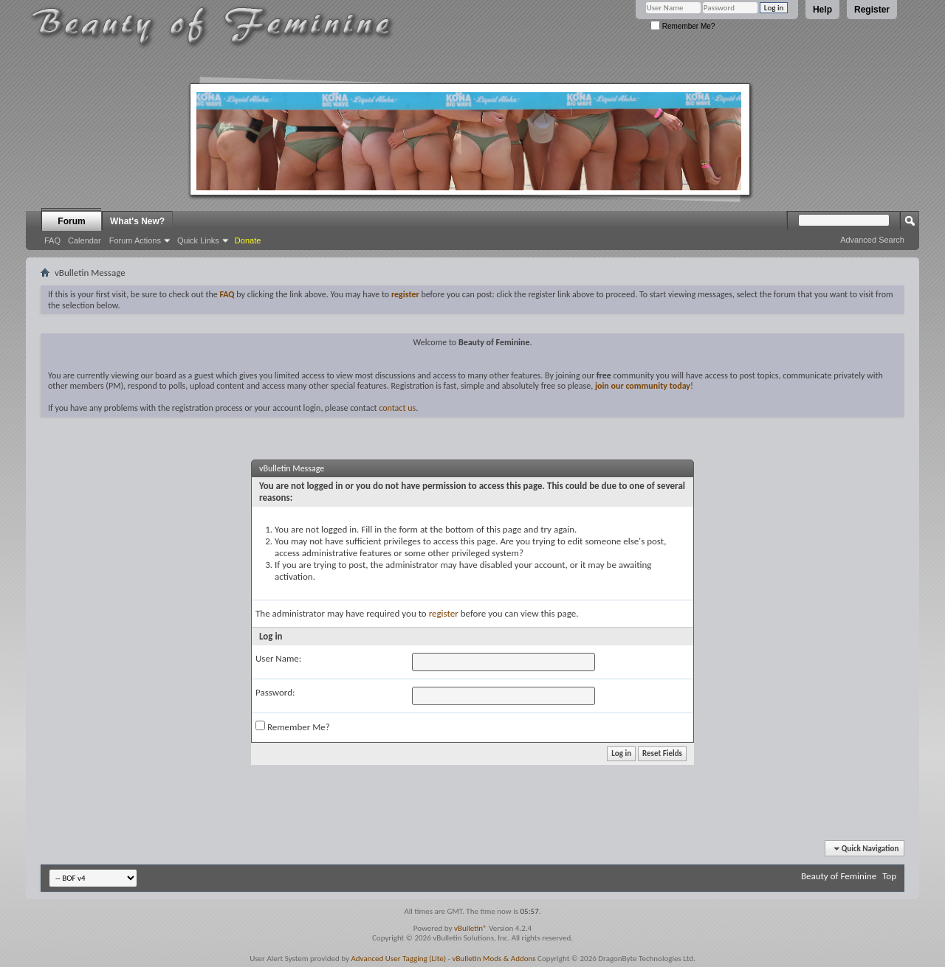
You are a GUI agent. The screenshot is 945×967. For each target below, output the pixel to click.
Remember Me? (682, 26)
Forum (71, 221)
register (443, 613)
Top (889, 875)
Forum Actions (135, 240)
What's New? (137, 221)
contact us (397, 408)
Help (822, 9)
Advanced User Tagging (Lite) (398, 958)
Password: (275, 692)
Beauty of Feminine (838, 875)
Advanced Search (872, 239)
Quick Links (198, 240)
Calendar (84, 240)
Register (872, 9)
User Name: (278, 658)
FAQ (52, 240)
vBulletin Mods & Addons (493, 958)
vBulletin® (470, 928)
